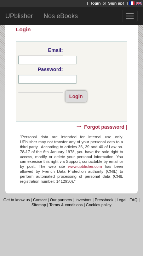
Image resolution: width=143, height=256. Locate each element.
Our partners (61, 200)
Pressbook (104, 200)
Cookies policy (98, 205)
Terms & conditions (66, 205)
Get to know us (17, 200)
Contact (40, 200)
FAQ (133, 200)
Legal (121, 200)
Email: (55, 50)
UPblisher (19, 16)
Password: (50, 69)
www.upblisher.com (85, 166)
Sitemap (39, 205)
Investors (83, 200)
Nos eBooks (61, 16)
